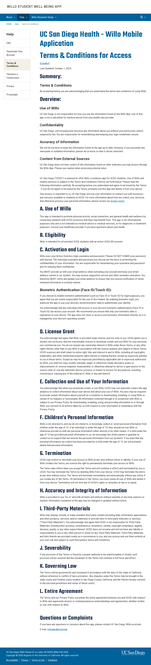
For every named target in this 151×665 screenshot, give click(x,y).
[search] (143, 17)
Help (23, 17)
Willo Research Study (44, 17)
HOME (9, 24)
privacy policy (117, 201)
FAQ (8, 43)
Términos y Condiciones (12, 76)
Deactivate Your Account (14, 53)
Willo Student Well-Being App (34, 6)
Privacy (10, 86)
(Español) (45, 63)
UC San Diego (127, 8)
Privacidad (11, 94)
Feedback (52, 660)
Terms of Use (38, 660)
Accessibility (12, 660)
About (10, 17)
